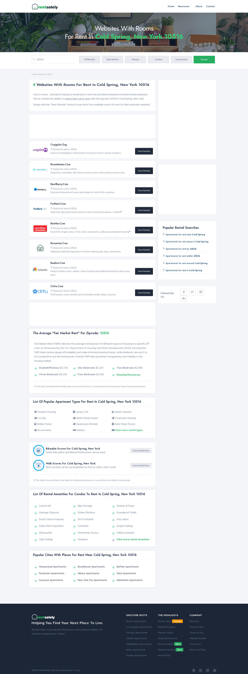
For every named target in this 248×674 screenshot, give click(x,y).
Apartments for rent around (187, 263)
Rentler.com (57, 223)
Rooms (204, 59)
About (199, 6)
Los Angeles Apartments (139, 626)
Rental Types (170, 621)
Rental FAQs (164, 655)
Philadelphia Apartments (139, 644)
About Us (194, 621)
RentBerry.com (59, 184)
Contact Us (195, 644)
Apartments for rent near (185, 234)
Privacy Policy (197, 626)
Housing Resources (168, 638)
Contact (210, 6)
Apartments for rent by (181, 248)
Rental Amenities (166, 626)
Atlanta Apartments (136, 638)
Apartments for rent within (183, 256)
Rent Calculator (170, 644)
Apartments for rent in (184, 270)
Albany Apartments (88, 573)
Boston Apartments (136, 621)
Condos (158, 59)
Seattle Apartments (136, 655)
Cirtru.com (56, 286)
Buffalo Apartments (128, 566)
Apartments (113, 59)
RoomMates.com (60, 164)
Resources (184, 6)
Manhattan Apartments (130, 580)
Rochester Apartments (51, 573)
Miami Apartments (135, 649)
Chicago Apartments (137, 632)
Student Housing (170, 649)
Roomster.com (59, 243)
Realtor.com (57, 263)
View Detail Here (141, 450)
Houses (135, 59)
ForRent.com (58, 204)
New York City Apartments (92, 580)
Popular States (165, 632)
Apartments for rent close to (187, 241)
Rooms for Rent (198, 649)
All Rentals (89, 59)
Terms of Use (197, 632)
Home (171, 6)
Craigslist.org (58, 144)
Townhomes (181, 59)
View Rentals (144, 151)
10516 (49, 74)
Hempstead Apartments (52, 566)
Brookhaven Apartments (91, 566)
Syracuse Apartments (51, 580)
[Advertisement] (93, 126)
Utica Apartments (126, 573)
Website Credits (198, 638)
